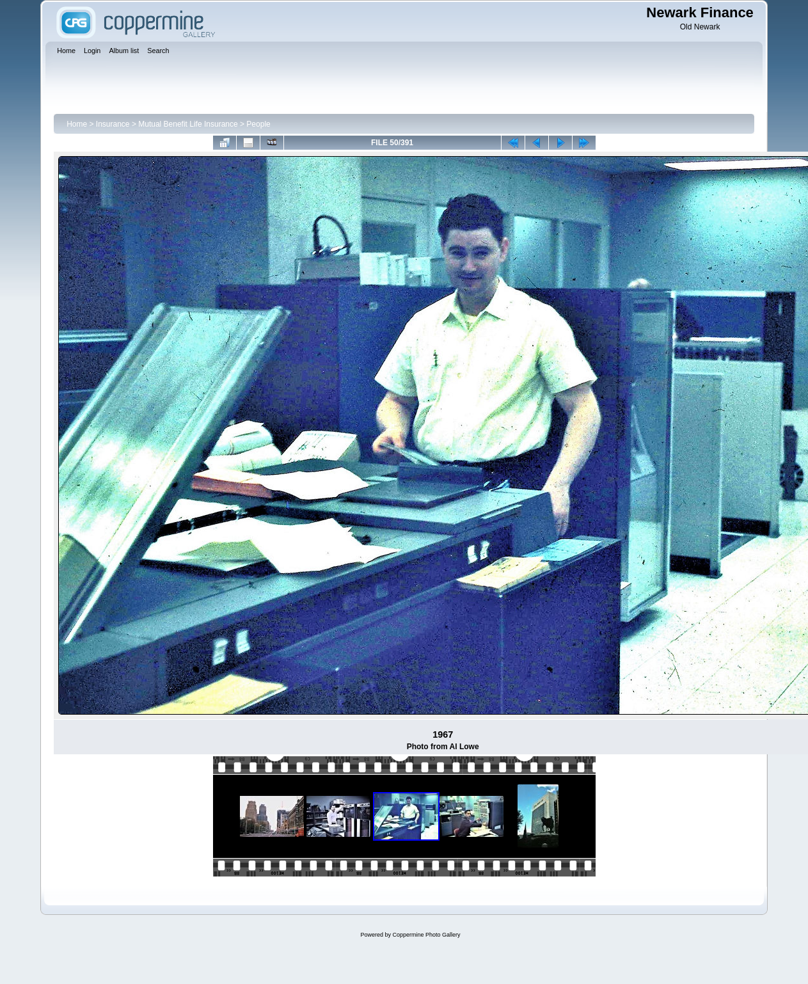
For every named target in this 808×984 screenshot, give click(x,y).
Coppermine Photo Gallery (426, 935)
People (258, 124)
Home (77, 124)
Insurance (113, 124)
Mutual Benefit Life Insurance (187, 124)
